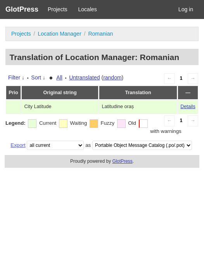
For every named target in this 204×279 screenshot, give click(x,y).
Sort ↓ (38, 77)
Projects (57, 9)
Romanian (100, 34)
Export (17, 145)
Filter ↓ (16, 77)
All (59, 77)
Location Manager (59, 34)
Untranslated (84, 77)
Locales (87, 9)
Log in (185, 9)
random (112, 77)
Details (187, 106)
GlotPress (21, 9)
